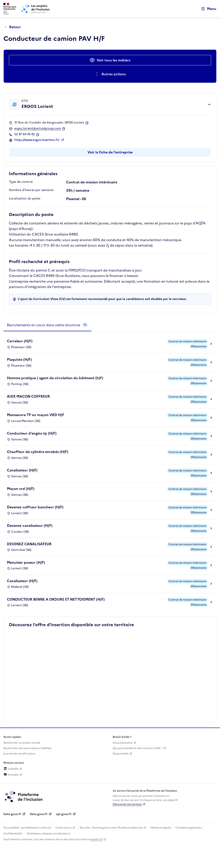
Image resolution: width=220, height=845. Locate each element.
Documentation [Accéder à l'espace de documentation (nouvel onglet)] (123, 743)
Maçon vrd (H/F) (20, 488)
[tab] (47, 325)
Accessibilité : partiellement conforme (27, 828)
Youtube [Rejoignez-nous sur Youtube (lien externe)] (10, 775)
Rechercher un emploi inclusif (21, 743)
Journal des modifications (19, 754)
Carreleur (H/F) (20, 341)
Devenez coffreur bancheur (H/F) (35, 507)
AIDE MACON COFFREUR (28, 396)
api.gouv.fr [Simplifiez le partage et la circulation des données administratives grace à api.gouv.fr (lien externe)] (64, 814)
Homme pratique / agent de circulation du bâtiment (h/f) (55, 377)
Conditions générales (189, 828)
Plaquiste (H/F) (19, 359)
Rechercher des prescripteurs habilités (27, 748)
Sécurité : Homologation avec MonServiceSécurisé (111, 828)
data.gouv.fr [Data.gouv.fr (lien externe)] (39, 814)
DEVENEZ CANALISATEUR (29, 544)
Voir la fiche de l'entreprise (110, 152)
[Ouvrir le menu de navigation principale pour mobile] (207, 8)
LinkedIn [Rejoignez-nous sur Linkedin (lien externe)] (10, 769)
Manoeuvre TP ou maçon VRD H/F (35, 414)
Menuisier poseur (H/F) (26, 562)
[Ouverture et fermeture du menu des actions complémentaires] (110, 74)
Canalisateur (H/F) (22, 470)
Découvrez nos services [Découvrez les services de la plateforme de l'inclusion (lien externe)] (127, 804)
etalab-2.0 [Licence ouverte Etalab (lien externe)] (96, 839)
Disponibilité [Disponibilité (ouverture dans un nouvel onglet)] (121, 754)
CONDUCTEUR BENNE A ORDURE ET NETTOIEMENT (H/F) (56, 599)
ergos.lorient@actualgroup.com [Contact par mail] (37, 128)
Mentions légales (161, 828)
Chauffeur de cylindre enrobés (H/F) (37, 451)
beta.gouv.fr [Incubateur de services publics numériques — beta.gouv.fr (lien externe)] (12, 814)
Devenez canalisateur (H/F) (29, 525)
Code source (63, 828)
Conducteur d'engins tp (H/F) (32, 433)
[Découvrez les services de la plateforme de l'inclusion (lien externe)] (24, 796)
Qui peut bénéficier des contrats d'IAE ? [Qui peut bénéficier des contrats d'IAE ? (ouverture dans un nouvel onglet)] (138, 748)
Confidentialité (12, 833)
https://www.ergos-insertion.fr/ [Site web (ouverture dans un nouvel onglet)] (37, 140)
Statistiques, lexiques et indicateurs (48, 833)
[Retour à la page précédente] (13, 27)
